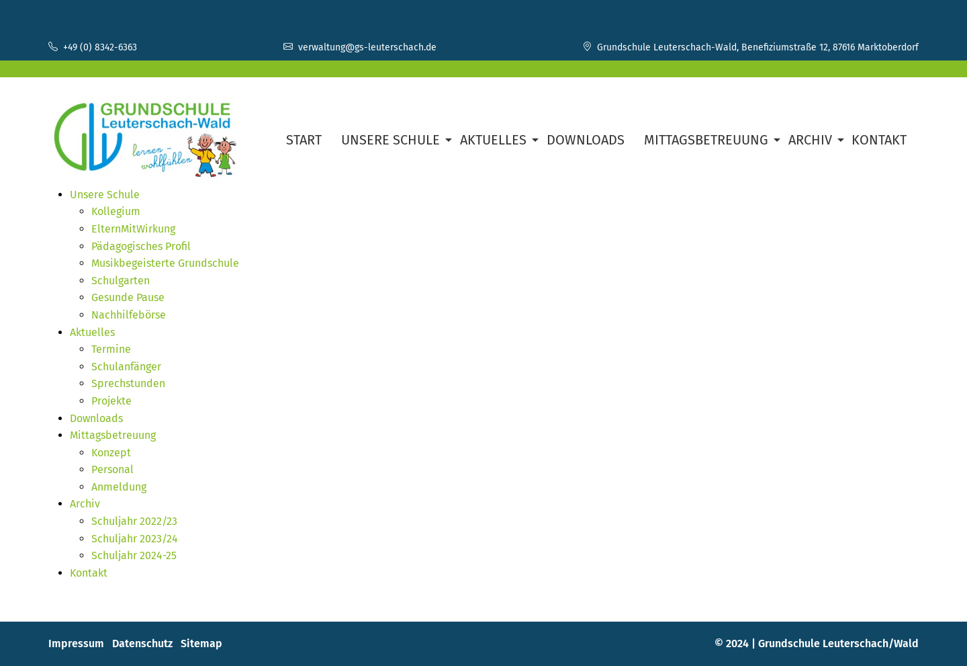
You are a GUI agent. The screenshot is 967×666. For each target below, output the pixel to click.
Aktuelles (493, 140)
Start (304, 140)
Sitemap (201, 643)
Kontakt (879, 140)
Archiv (810, 140)
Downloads (586, 140)
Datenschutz (142, 643)
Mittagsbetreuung (706, 140)
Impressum (76, 643)
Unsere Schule (390, 140)
